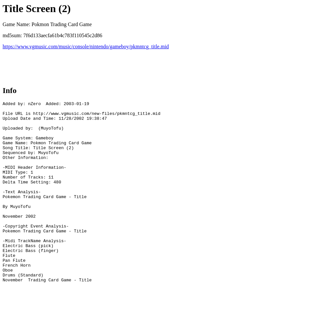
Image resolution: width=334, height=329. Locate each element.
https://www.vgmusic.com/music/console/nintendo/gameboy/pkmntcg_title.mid (86, 46)
